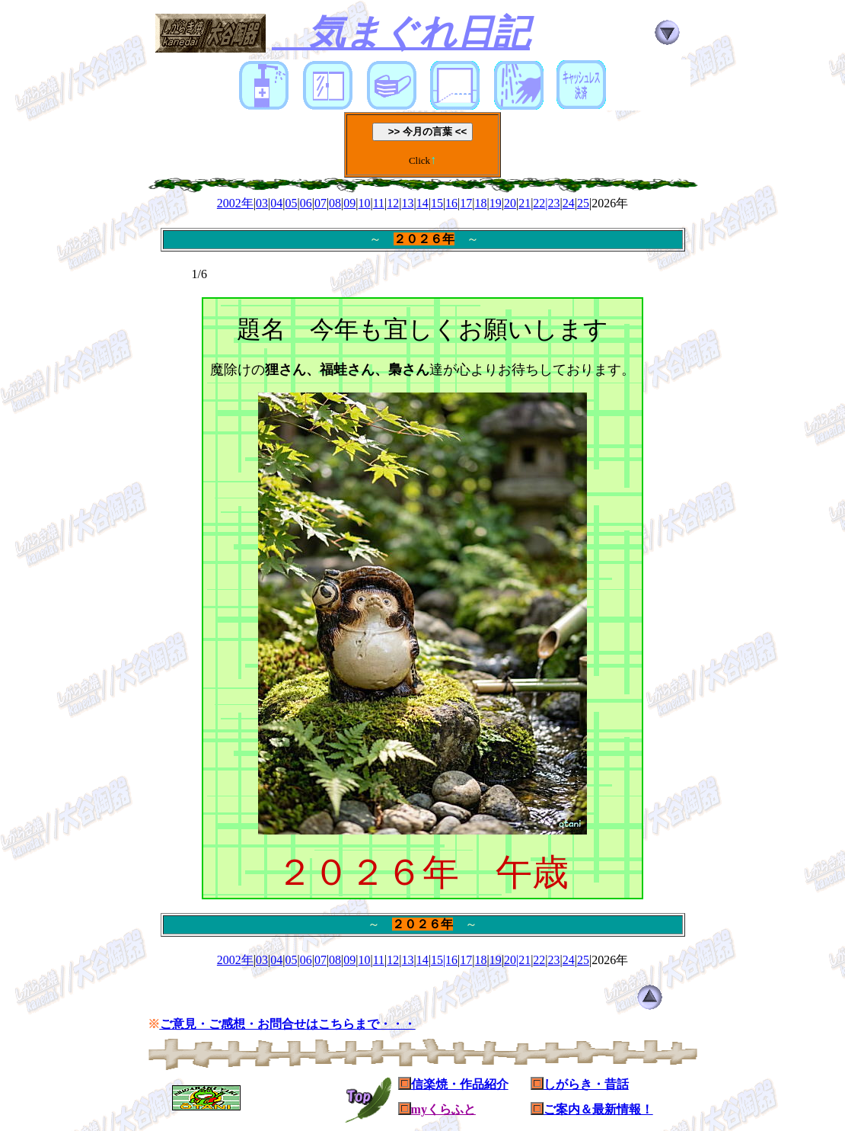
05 (291, 203)
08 (335, 203)
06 (306, 203)
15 (437, 203)
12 (393, 203)
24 (569, 203)
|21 (523, 959)
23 (554, 959)
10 (364, 203)
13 (408, 203)
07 (320, 203)
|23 (552, 203)
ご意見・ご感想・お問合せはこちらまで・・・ (288, 1023)
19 (495, 203)
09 (349, 203)
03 (262, 203)
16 (451, 203)
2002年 (235, 203)
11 (378, 203)
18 (481, 203)
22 (539, 203)
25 (583, 203)
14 (422, 203)
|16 (450, 959)
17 (466, 203)
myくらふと (443, 1109)
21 (524, 203)
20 (510, 203)
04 (276, 203)
